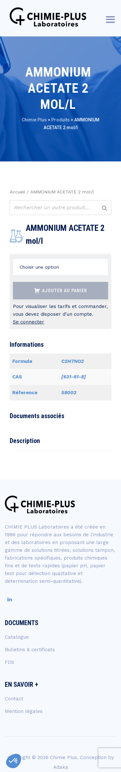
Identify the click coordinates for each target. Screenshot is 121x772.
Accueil (17, 191)
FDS (9, 662)
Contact (14, 699)
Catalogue (17, 637)
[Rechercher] (104, 208)
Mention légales (24, 711)
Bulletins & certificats (30, 650)
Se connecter (28, 322)
